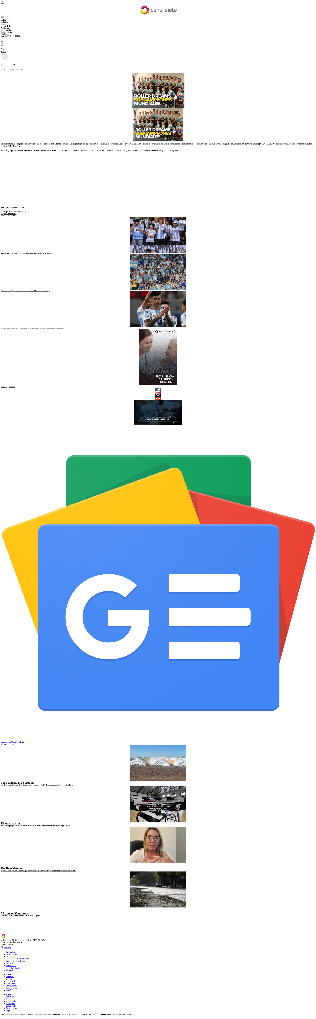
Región (4, 34)
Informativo (16, 968)
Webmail (9, 970)
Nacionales (5, 28)
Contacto (9, 963)
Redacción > (11, 966)
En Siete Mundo (11, 868)
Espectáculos (6, 30)
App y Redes (6, 26)
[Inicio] (158, 10)
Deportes (4, 24)
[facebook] (158, 389)
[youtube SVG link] (158, 46)
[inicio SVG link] (158, 936)
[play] (3, 866)
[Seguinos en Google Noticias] (158, 740)
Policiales (5, 22)
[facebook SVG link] (158, 38)
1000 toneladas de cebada (17, 782)
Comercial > (11, 956)
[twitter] (158, 395)
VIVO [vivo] (3, 52)
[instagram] (158, 392)
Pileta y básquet (11, 823)
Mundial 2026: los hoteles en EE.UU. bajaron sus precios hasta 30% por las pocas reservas (27, 253)
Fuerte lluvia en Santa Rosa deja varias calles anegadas (20, 916)
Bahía (3, 20)
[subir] (5, 60)
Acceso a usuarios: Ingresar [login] (12, 942)
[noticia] (158, 235)
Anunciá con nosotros (20, 959)
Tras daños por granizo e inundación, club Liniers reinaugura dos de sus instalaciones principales (35, 826)
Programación (6, 32)
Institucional (11, 952)
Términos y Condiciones (16, 961)
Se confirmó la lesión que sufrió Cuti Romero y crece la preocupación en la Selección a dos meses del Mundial (32, 328)
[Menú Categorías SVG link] (158, 17)
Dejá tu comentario (9, 214)
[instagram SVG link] (158, 41)
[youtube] (158, 398)
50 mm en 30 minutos (15, 913)
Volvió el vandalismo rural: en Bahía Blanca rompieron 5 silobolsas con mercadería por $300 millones (37, 785)
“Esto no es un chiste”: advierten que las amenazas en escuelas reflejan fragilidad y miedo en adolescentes (38, 871)
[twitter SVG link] (158, 43)
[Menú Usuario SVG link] (158, 3)
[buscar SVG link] (158, 49)
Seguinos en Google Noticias (12, 742)
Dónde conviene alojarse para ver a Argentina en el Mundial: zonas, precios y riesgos (25, 291)
